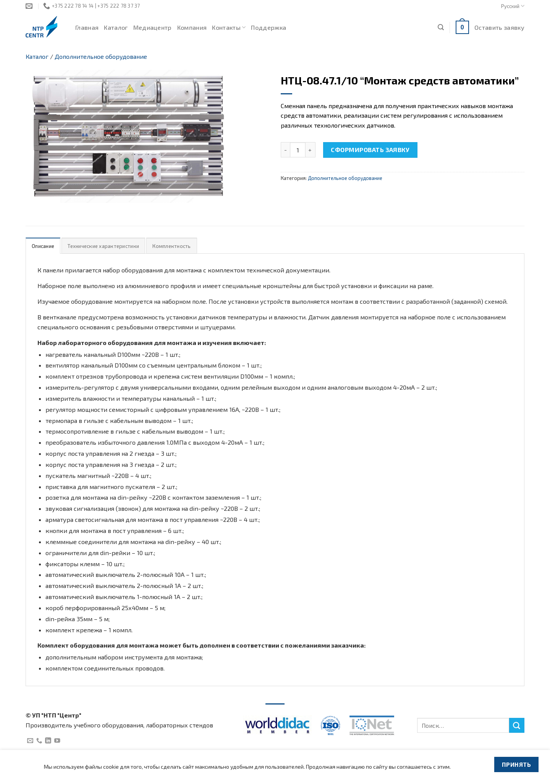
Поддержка (268, 27)
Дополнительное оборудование (101, 56)
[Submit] (516, 725)
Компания (192, 27)
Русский (512, 6)
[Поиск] (441, 27)
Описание (43, 246)
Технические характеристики (103, 246)
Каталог (116, 27)
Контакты (229, 27)
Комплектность (171, 246)
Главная (87, 27)
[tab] (43, 246)
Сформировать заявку (370, 149)
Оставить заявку (499, 27)
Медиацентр (152, 27)
